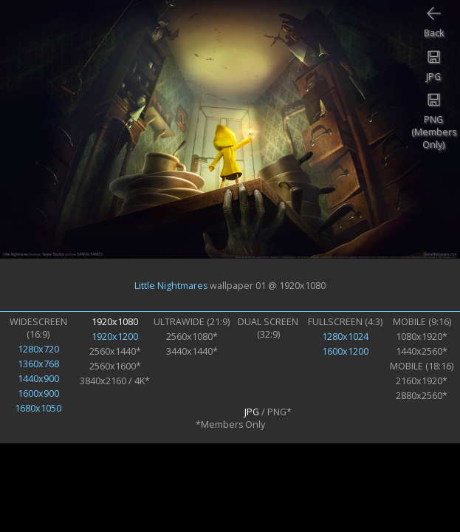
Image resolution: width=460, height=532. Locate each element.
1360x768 (38, 364)
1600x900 (38, 393)
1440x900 (38, 378)
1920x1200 (115, 336)
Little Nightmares (170, 285)
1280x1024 (345, 336)
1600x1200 (345, 351)
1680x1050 (38, 408)
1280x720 (38, 349)
